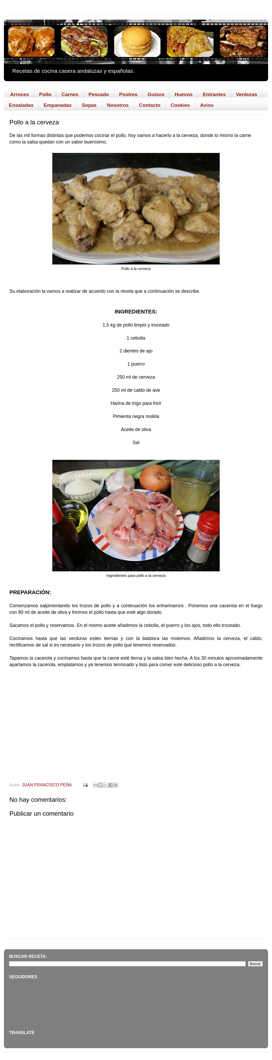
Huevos (184, 94)
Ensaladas (21, 105)
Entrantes (214, 94)
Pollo (45, 94)
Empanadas (58, 105)
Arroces (19, 94)
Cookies (180, 105)
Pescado (98, 94)
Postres (128, 94)
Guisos (156, 94)
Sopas (89, 105)
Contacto (149, 105)
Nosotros (118, 105)
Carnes (69, 94)
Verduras (246, 94)
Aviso (206, 105)
